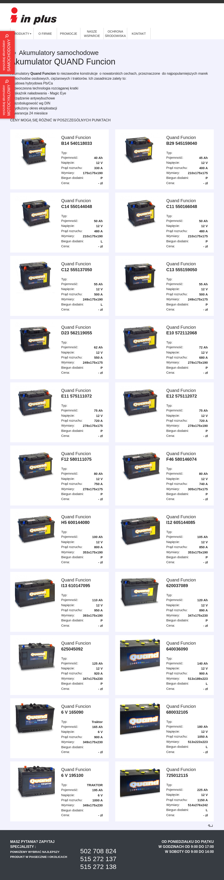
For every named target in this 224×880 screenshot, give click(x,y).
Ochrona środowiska (115, 34)
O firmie (45, 33)
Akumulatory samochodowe (59, 52)
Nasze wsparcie (92, 34)
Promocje (68, 33)
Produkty (21, 33)
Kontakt (139, 33)
